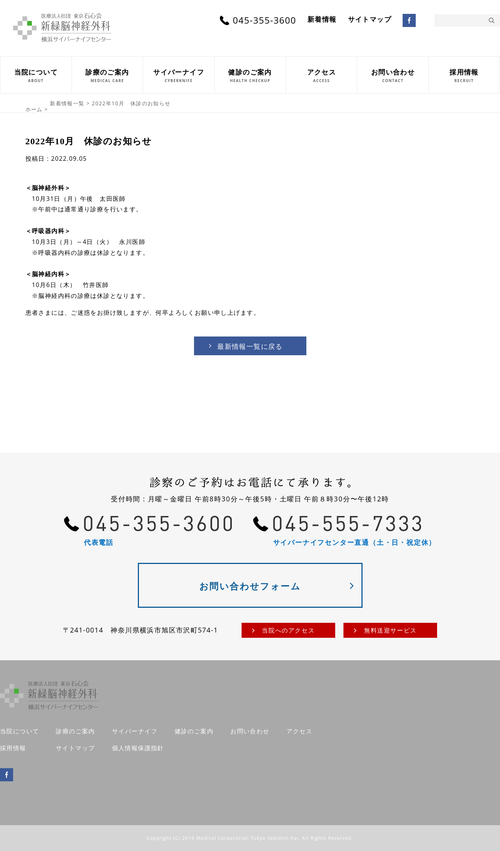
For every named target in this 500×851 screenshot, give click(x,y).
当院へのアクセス (288, 630)
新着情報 (322, 19)
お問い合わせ (249, 731)
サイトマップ (369, 19)
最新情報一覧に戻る (250, 346)
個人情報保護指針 (138, 748)
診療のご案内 (75, 731)
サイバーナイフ (135, 731)
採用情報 (13, 748)
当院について (19, 731)
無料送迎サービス (390, 630)
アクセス (300, 731)
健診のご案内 (194, 731)
